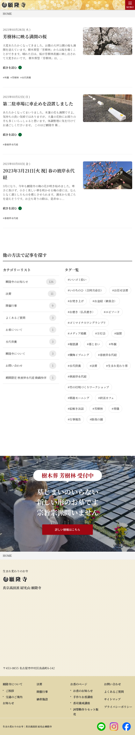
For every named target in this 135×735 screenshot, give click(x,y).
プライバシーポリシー (118, 707)
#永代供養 (74, 366)
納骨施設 (42, 699)
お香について (31, 330)
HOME (7, 14)
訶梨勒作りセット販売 (85, 711)
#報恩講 (73, 344)
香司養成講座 (81, 703)
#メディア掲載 (77, 333)
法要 (31, 294)
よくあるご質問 (31, 318)
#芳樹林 (97, 409)
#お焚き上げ (76, 301)
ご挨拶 (10, 691)
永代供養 (31, 342)
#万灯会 (100, 333)
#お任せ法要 (120, 290)
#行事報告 (74, 419)
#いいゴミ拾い (77, 280)
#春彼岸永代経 (107, 355)
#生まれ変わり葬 (117, 366)
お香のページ (78, 684)
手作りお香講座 (83, 697)
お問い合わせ (31, 365)
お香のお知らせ (83, 691)
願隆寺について (31, 354)
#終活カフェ (106, 398)
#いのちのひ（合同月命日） (85, 290)
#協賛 (118, 333)
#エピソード (112, 312)
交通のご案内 (14, 697)
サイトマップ (112, 699)
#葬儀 (115, 409)
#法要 (93, 366)
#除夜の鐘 (96, 419)
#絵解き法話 (76, 409)
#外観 (112, 344)
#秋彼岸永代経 (77, 376)
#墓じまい (93, 344)
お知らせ (8, 703)
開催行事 (31, 306)
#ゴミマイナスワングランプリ (87, 323)
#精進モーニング (78, 398)
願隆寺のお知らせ (31, 282)
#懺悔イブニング (78, 355)
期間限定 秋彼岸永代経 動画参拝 (31, 378)
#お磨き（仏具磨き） (81, 312)
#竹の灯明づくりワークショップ (88, 387)
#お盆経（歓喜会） (104, 301)
